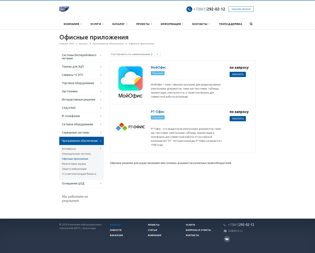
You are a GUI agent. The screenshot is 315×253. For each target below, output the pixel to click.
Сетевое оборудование (77, 124)
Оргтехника (70, 91)
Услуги (96, 24)
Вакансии (116, 235)
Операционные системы (76, 153)
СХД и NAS (69, 107)
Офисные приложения (75, 158)
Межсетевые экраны (74, 163)
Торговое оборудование (78, 83)
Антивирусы (69, 148)
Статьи (152, 230)
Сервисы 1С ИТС (73, 74)
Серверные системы (75, 132)
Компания (73, 24)
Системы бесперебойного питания (79, 56)
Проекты (144, 24)
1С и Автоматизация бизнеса (79, 174)
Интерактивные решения (78, 99)
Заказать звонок (241, 9)
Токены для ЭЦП (73, 66)
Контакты (201, 24)
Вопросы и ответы (198, 230)
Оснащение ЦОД (73, 183)
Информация (172, 24)
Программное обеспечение (80, 140)
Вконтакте (227, 239)
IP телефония (71, 116)
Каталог (119, 24)
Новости (116, 230)
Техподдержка (230, 24)
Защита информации (74, 169)
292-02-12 (209, 9)
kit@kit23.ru (235, 230)
